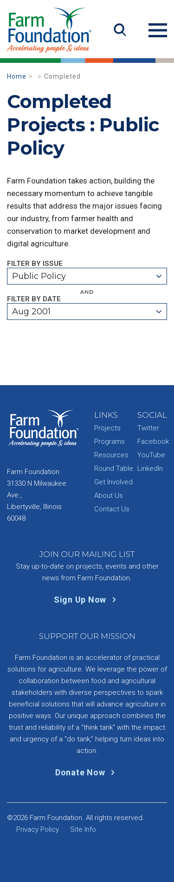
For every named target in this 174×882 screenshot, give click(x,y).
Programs (109, 441)
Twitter (148, 428)
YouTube (151, 455)
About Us (108, 495)
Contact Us (111, 509)
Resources (111, 455)
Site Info (83, 829)
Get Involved (113, 482)
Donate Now (87, 772)
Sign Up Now (87, 599)
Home (16, 76)
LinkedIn (150, 468)
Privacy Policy (37, 829)
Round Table (113, 468)
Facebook (153, 441)
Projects (107, 428)
